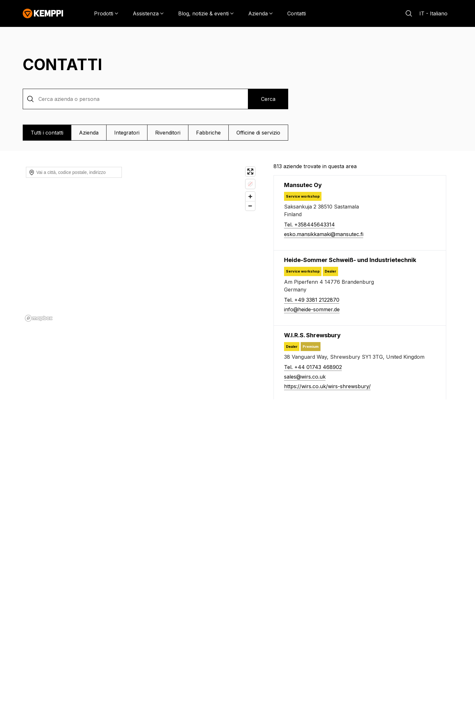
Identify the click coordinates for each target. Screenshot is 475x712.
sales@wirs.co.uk (305, 376)
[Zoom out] (250, 196)
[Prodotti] (106, 13)
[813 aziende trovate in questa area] (363, 166)
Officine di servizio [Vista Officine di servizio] (258, 132)
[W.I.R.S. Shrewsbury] (312, 335)
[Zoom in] (250, 187)
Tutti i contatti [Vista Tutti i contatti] (47, 132)
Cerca (268, 99)
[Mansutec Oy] (303, 185)
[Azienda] (260, 13)
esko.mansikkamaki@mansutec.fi (323, 234)
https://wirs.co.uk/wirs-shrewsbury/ (327, 386)
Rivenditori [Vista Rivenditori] (167, 132)
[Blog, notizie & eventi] (206, 13)
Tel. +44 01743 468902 (313, 367)
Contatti (296, 13)
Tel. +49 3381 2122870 (311, 300)
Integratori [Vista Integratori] (126, 132)
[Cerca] (409, 13)
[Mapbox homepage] (39, 318)
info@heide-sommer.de (312, 309)
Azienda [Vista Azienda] (89, 132)
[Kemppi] (43, 13)
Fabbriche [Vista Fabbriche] (208, 132)
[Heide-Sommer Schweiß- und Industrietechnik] (350, 260)
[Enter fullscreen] (250, 171)
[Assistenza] (148, 13)
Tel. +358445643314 (309, 224)
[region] (140, 244)
